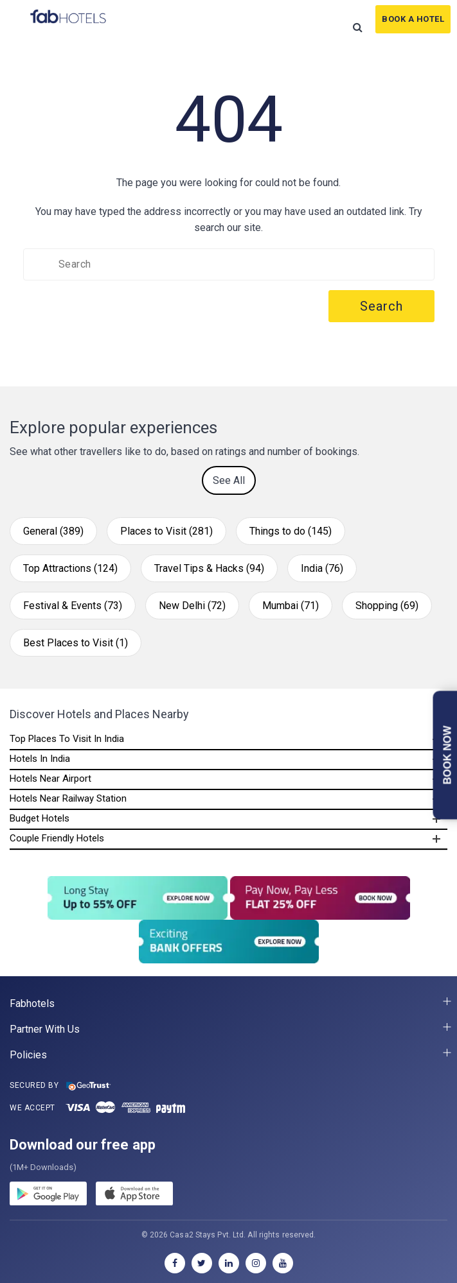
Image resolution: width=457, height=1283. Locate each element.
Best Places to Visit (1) (75, 643)
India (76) (322, 568)
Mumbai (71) (290, 605)
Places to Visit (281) (166, 531)
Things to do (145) (290, 531)
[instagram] (256, 1263)
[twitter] (202, 1263)
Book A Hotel (413, 19)
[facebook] (175, 1263)
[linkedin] (229, 1263)
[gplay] (48, 1196)
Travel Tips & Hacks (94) (209, 568)
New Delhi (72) (192, 605)
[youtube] (283, 1263)
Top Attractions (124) (70, 568)
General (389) (53, 531)
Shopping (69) (386, 605)
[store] (134, 1196)
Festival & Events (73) (72, 605)
